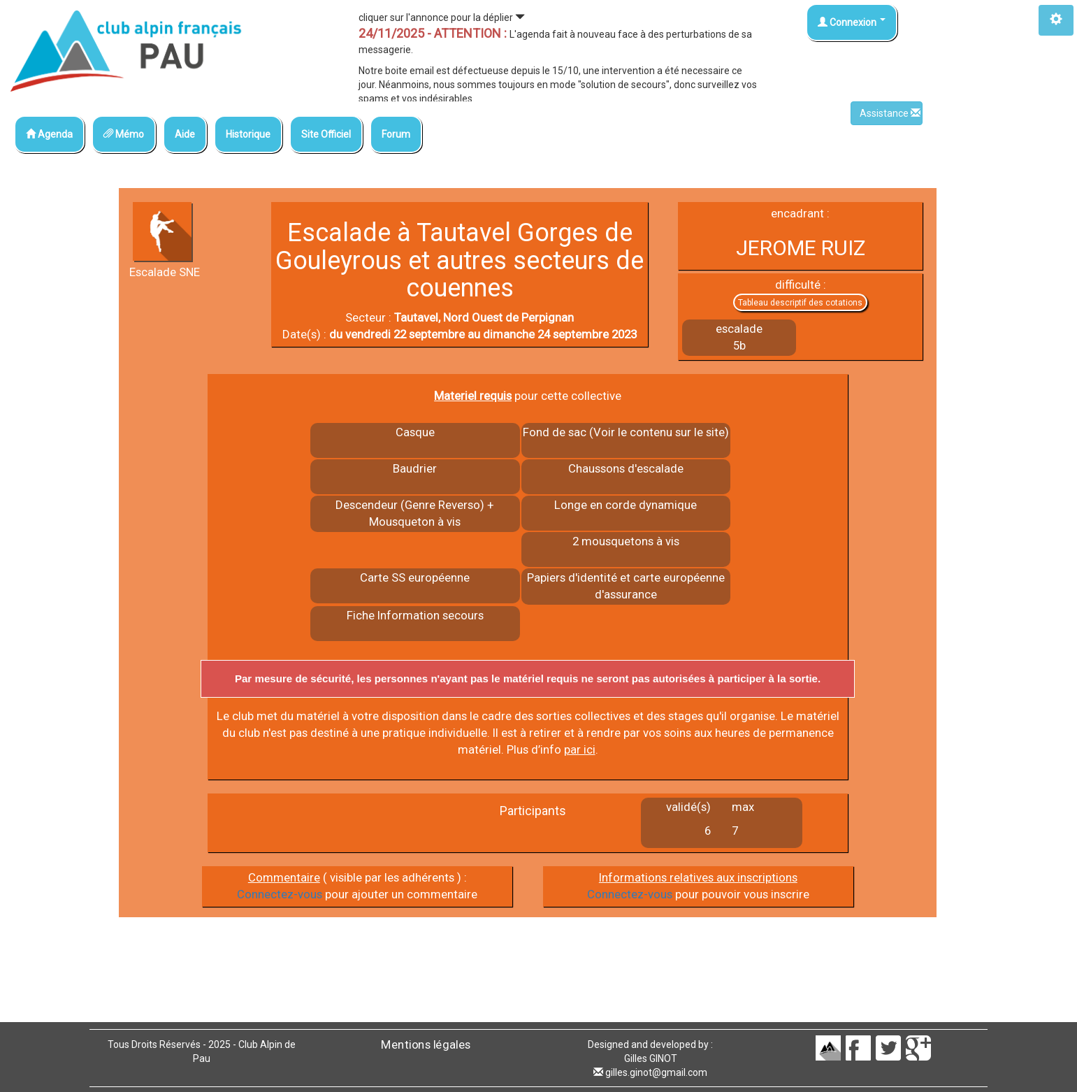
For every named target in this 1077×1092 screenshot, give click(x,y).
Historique (248, 134)
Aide (185, 134)
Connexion (852, 22)
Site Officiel (326, 134)
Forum (396, 134)
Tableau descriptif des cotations (800, 303)
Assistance (890, 113)
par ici (579, 749)
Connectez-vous (279, 894)
